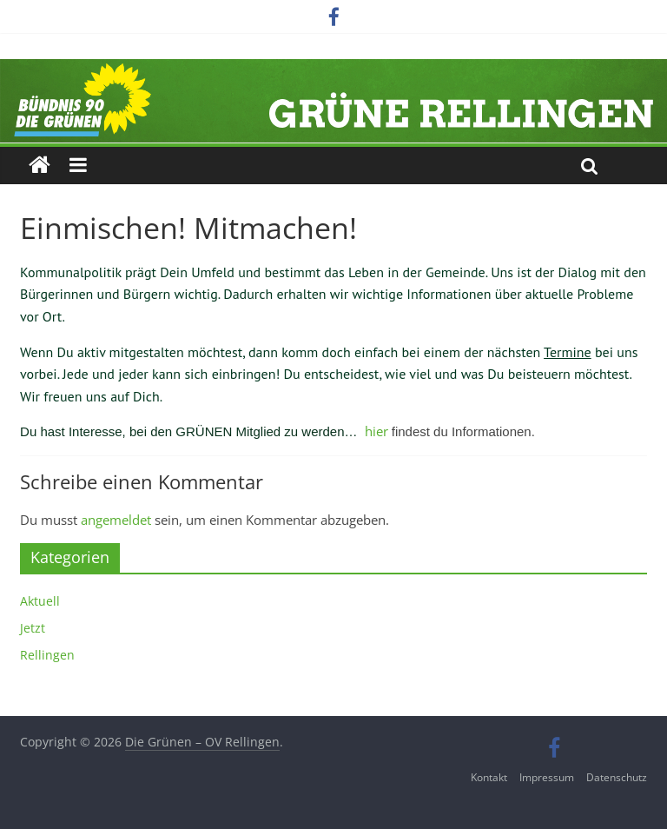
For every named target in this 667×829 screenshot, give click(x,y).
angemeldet (116, 519)
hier (376, 431)
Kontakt (489, 777)
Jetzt (32, 628)
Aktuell (40, 601)
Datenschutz (616, 777)
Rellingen (47, 655)
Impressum (546, 777)
